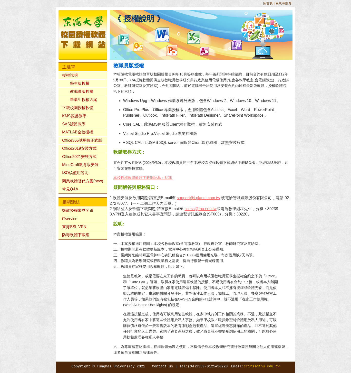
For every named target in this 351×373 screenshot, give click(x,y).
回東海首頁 (283, 3)
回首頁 (268, 3)
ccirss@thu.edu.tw (201, 209)
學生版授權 (79, 83)
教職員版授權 (81, 91)
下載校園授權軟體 (77, 108)
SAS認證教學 (74, 124)
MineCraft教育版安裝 (80, 165)
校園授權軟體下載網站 (219, 163)
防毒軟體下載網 (75, 235)
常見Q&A (70, 189)
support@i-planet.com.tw (198, 198)
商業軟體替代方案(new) (82, 181)
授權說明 (70, 75)
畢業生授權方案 (83, 100)
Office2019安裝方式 (79, 148)
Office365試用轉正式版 (82, 140)
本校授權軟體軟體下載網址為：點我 (142, 178)
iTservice (69, 219)
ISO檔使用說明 (75, 173)
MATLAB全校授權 (77, 132)
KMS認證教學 (74, 116)
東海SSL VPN (74, 227)
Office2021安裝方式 (79, 157)
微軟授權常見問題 (77, 210)
